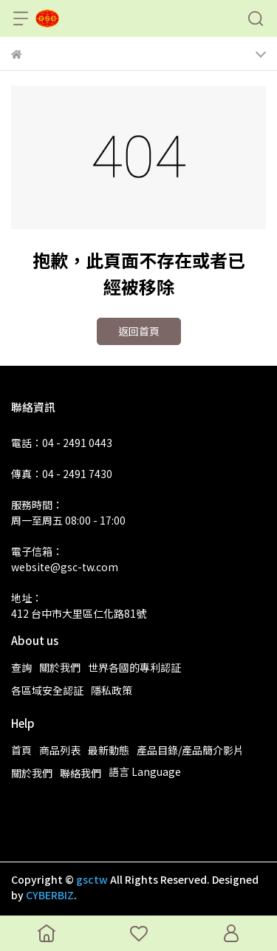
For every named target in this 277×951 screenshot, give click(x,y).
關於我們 (60, 667)
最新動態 (108, 750)
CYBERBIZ (50, 894)
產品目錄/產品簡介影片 (190, 750)
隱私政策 (111, 690)
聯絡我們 (80, 773)
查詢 (21, 667)
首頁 (21, 750)
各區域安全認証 (47, 690)
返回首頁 (139, 331)
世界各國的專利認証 (134, 667)
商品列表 (60, 750)
